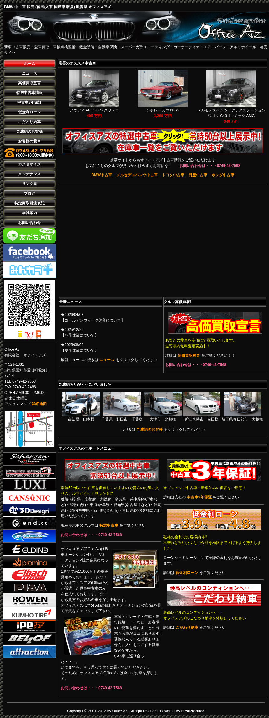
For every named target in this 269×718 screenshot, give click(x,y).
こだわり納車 (29, 122)
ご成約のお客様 (29, 131)
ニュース (29, 73)
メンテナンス (29, 174)
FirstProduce (192, 711)
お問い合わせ (29, 222)
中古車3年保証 (29, 102)
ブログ (29, 193)
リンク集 (29, 184)
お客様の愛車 (29, 141)
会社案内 (29, 213)
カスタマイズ (29, 164)
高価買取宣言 (29, 83)
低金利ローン (29, 112)
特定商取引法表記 (29, 203)
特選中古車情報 (29, 92)
